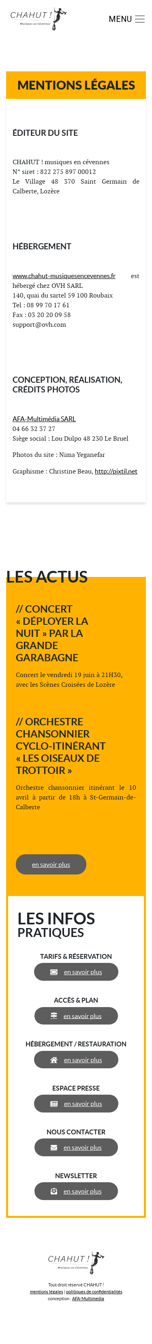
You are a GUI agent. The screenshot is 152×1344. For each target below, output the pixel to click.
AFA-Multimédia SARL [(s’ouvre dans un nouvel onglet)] (44, 418)
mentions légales (46, 1291)
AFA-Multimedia (88, 1298)
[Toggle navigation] (127, 19)
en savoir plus (51, 864)
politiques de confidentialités (94, 1291)
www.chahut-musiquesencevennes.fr (64, 275)
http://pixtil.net (116, 471)
